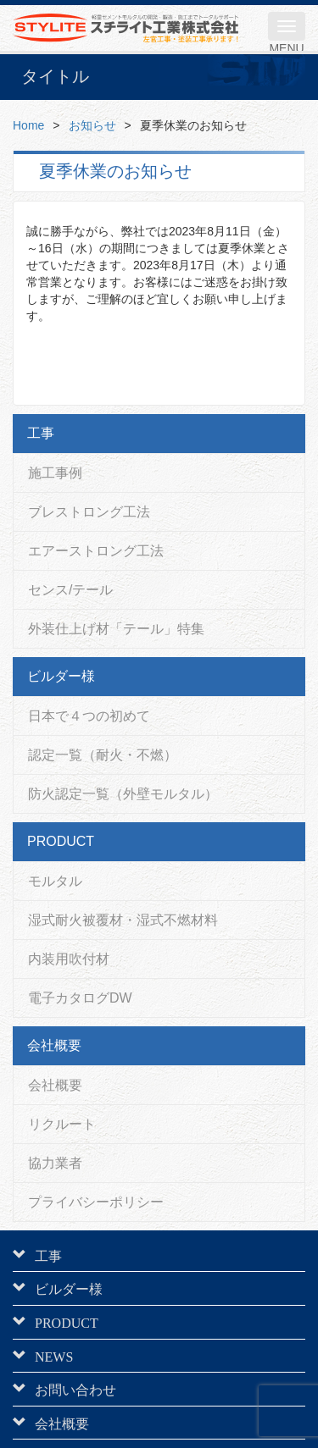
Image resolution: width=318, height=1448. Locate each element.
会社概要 (55, 1085)
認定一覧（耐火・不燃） (102, 755)
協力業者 (55, 1163)
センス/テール (70, 590)
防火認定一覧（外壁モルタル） (123, 794)
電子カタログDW (80, 998)
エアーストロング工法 (96, 551)
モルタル (55, 881)
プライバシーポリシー (96, 1202)
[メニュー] (286, 26)
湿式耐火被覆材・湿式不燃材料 (123, 920)
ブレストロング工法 (89, 512)
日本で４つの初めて (89, 716)
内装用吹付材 (68, 959)
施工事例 (55, 473)
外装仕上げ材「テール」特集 (116, 629)
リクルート (62, 1124)
